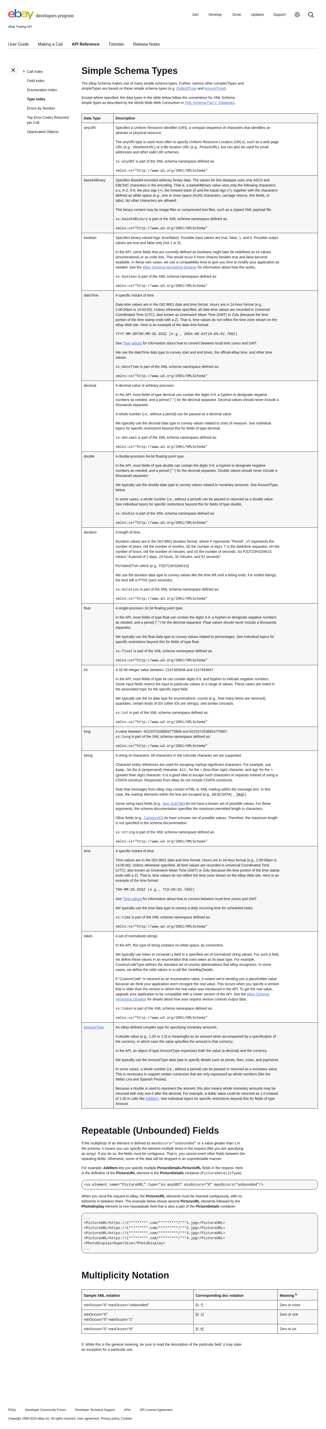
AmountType (214, 88)
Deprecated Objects (43, 132)
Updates (257, 14)
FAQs (12, 1406)
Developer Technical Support (95, 1406)
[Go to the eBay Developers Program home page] (41, 18)
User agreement (88, 1414)
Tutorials (116, 44)
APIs (127, 1406)
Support (279, 14)
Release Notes (146, 44)
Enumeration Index (42, 90)
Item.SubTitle (173, 801)
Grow (237, 14)
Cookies (126, 1414)
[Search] (311, 15)
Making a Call (50, 44)
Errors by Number (41, 108)
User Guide (18, 44)
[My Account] (297, 15)
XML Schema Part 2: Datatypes (210, 103)
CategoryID (153, 815)
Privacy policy (110, 1414)
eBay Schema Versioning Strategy (170, 267)
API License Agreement (156, 1406)
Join (195, 14)
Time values (132, 342)
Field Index (35, 81)
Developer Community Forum (45, 1406)
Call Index (35, 72)
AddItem (152, 1095)
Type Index (36, 99)
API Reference (86, 44)
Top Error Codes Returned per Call (48, 120)
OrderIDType (186, 88)
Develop (215, 14)
